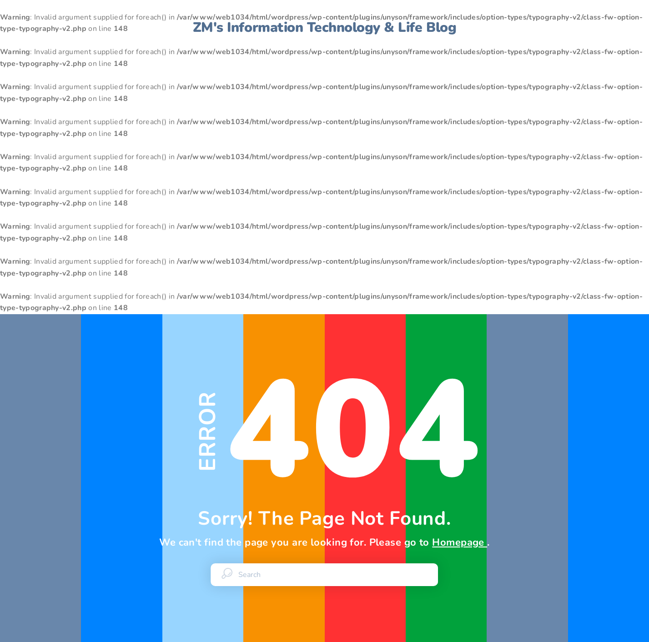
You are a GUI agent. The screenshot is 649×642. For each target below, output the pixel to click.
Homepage (459, 542)
